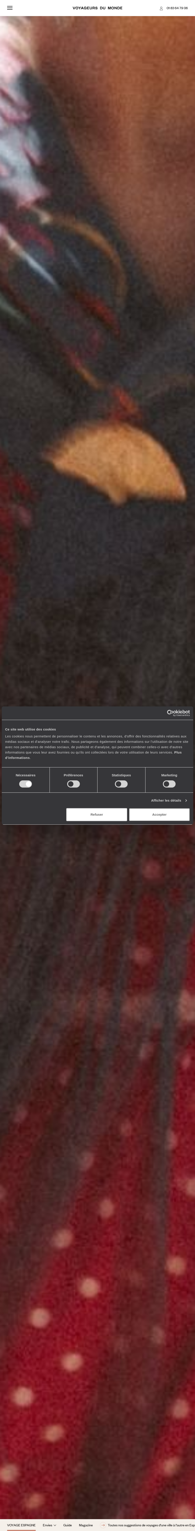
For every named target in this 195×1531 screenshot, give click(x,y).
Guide (67, 1525)
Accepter (159, 814)
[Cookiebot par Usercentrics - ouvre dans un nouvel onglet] (170, 713)
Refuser (97, 814)
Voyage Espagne (21, 1525)
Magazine (86, 1525)
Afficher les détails (166, 800)
